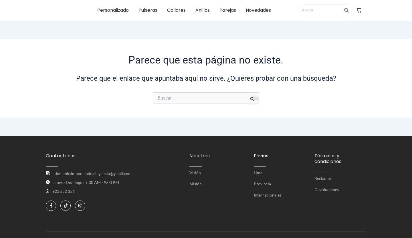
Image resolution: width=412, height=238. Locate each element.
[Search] (320, 10)
